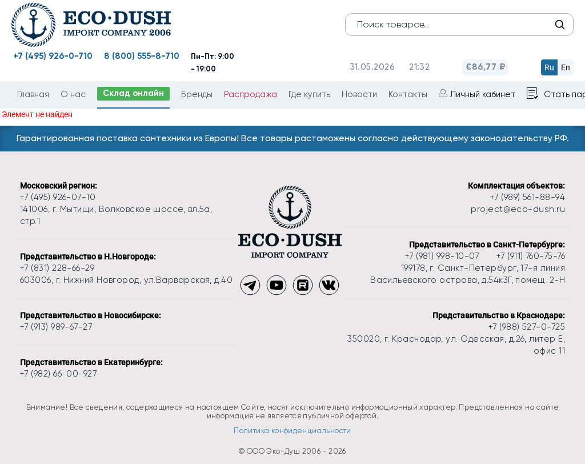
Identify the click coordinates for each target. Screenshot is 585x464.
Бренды (197, 94)
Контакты (407, 94)
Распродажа (250, 94)
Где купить (309, 94)
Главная (33, 94)
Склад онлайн (133, 93)
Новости (359, 94)
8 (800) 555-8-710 (141, 56)
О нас (73, 94)
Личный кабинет (482, 94)
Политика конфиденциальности (292, 430)
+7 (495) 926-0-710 (53, 56)
